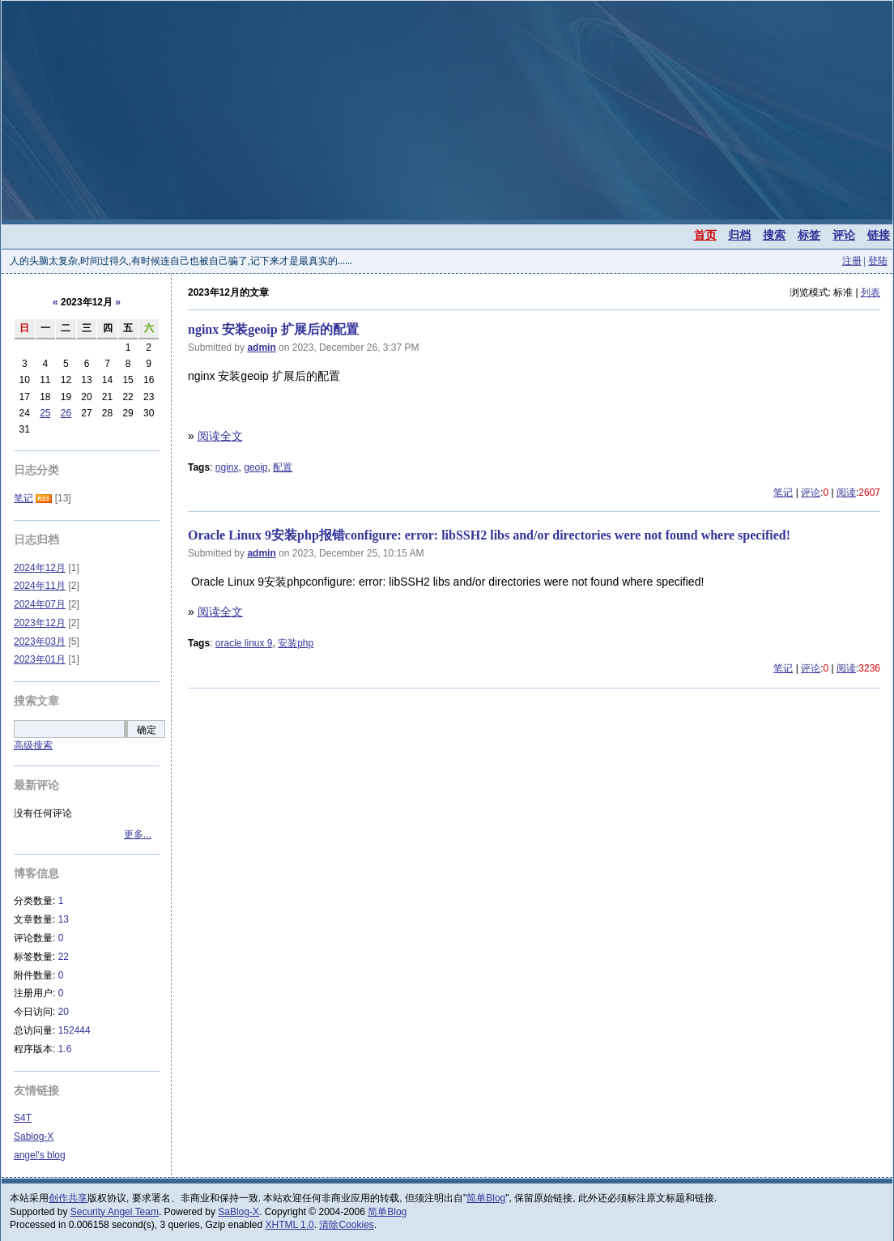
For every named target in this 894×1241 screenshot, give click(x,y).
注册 (852, 261)
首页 (705, 234)
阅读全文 (220, 435)
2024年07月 (40, 604)
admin (261, 347)
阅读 (846, 492)
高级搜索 (33, 745)
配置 (282, 467)
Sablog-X (33, 1136)
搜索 (774, 234)
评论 (843, 234)
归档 (739, 234)
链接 (878, 234)
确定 (146, 730)
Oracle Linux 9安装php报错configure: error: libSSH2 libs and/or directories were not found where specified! (489, 535)
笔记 (783, 492)
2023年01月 (40, 659)
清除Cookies (346, 1224)
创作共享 (68, 1198)
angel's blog (40, 1155)
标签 (809, 234)
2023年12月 (40, 623)
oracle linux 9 (244, 643)
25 (45, 413)
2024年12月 (40, 568)
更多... (137, 834)
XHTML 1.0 (290, 1224)
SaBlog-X (238, 1212)
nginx (227, 467)
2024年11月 (40, 585)
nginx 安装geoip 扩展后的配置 (273, 329)
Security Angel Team (114, 1212)
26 (66, 413)
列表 (870, 292)
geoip (255, 467)
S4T (23, 1118)
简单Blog (485, 1198)
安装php (295, 643)
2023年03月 (40, 641)
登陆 (878, 261)
